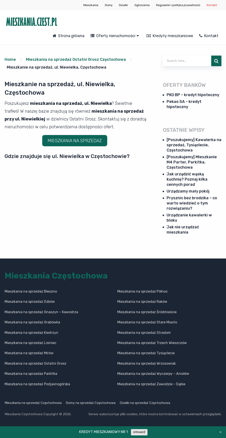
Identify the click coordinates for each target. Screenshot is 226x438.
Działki (123, 5)
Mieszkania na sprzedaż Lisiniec (30, 343)
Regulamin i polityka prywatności (178, 5)
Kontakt (212, 5)
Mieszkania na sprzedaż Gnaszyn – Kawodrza (41, 312)
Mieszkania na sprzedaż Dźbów (30, 302)
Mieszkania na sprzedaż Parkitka (31, 374)
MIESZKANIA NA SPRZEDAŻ (75, 140)
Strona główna (68, 35)
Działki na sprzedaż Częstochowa (145, 403)
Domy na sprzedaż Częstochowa (91, 403)
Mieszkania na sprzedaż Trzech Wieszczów (152, 343)
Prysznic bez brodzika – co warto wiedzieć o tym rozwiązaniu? (192, 203)
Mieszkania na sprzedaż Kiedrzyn (31, 333)
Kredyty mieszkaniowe (170, 35)
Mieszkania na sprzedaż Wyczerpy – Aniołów (153, 374)
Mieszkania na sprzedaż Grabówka (32, 322)
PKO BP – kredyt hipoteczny (193, 94)
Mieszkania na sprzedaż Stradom (144, 333)
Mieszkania (90, 5)
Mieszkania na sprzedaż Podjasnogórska (37, 384)
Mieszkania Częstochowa (56, 276)
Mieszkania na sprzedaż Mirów (29, 353)
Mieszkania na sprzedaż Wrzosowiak (146, 363)
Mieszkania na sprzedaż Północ (142, 291)
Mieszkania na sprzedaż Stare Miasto (147, 322)
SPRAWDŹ (139, 432)
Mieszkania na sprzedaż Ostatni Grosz (35, 363)
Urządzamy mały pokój (188, 191)
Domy (108, 5)
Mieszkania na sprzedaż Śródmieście (147, 312)
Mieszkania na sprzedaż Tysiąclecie (146, 353)
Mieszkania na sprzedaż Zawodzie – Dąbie (151, 384)
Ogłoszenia (142, 5)
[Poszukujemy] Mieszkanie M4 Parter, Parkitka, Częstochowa (192, 162)
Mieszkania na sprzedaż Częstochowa (33, 403)
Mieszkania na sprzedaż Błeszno (31, 291)
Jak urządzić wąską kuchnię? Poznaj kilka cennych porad (187, 179)
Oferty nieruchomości (112, 35)
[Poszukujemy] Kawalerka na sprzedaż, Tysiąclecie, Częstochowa (194, 145)
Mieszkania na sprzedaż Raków (142, 302)
